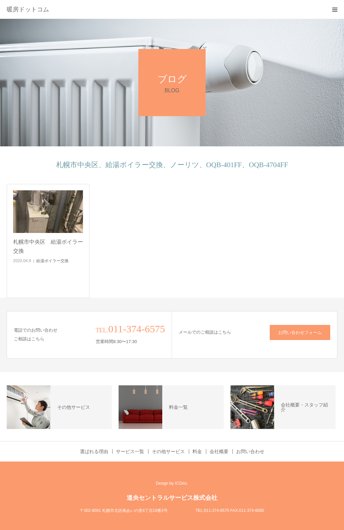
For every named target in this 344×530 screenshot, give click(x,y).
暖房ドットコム (28, 9)
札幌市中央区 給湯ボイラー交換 (48, 246)
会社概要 (219, 451)
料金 (197, 451)
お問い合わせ (250, 451)
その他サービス (168, 451)
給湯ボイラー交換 (52, 260)
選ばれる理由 (94, 451)
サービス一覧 (130, 451)
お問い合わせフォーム (300, 332)
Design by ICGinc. (172, 483)
